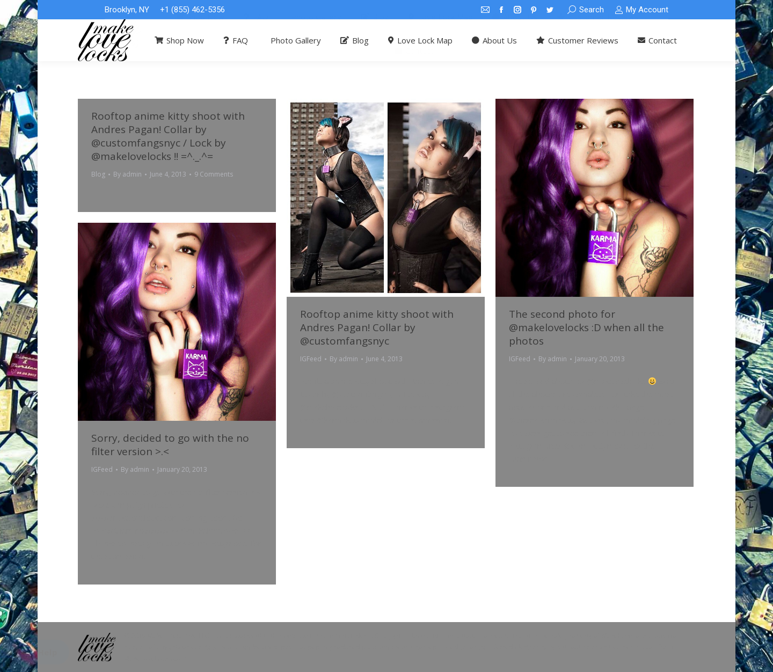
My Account (641, 10)
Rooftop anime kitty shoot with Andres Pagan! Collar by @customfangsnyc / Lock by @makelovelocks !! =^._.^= (168, 136)
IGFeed (311, 358)
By (127, 174)
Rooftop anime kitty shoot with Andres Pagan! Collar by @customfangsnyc (377, 327)
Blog (98, 174)
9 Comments (213, 174)
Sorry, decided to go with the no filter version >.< (170, 444)
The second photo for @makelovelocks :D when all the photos (586, 327)
